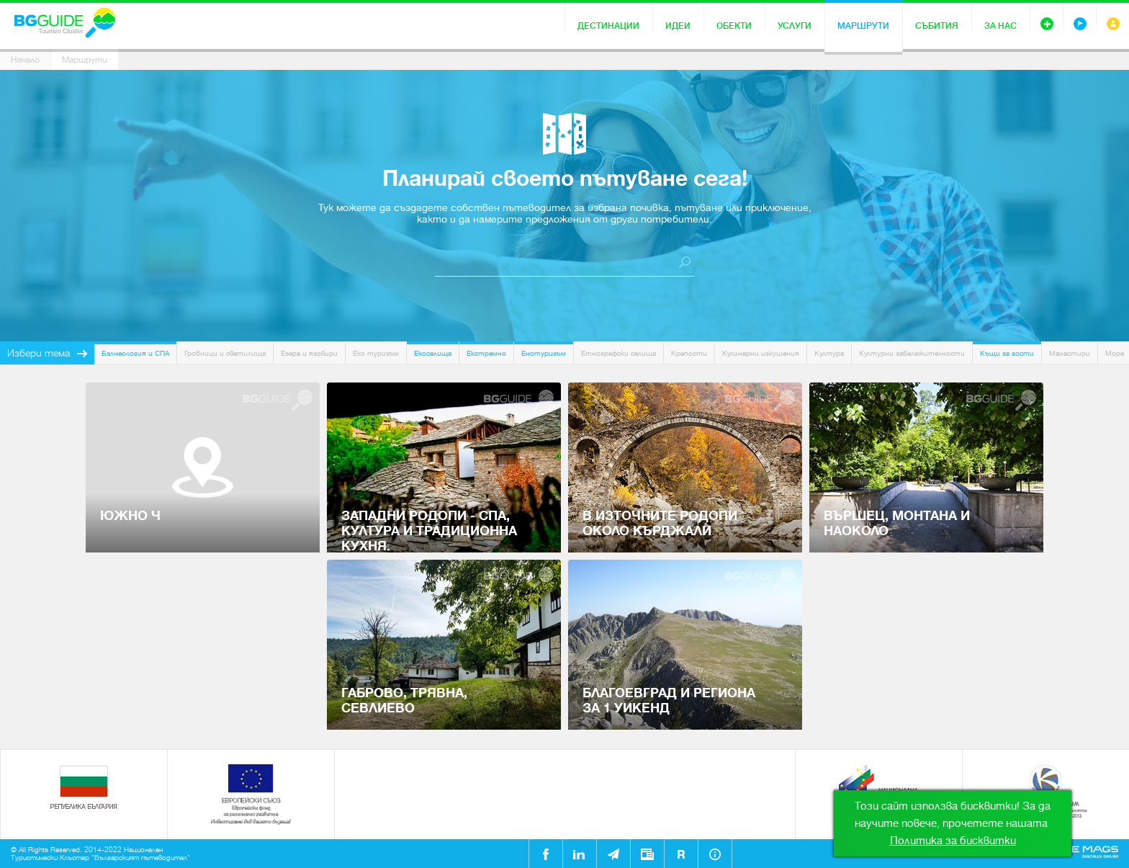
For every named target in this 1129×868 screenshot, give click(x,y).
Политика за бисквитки (953, 840)
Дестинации (608, 26)
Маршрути (863, 26)
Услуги (794, 26)
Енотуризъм (543, 353)
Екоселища (432, 353)
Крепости (689, 353)
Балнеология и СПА (135, 353)
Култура (829, 353)
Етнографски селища (618, 353)
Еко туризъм (376, 353)
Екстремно (486, 353)
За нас (1000, 26)
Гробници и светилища (225, 353)
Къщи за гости (1007, 353)
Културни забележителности (912, 353)
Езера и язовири (309, 353)
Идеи (678, 26)
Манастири (1069, 353)
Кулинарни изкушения (760, 353)
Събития (936, 26)
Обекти (734, 26)
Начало (25, 60)
